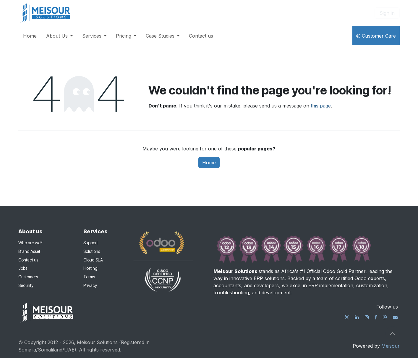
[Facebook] (375, 317)
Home (209, 163)
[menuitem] (29, 36)
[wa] (385, 317)
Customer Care (376, 36)
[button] (392, 333)
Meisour (390, 346)
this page (321, 106)
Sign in (387, 13)
